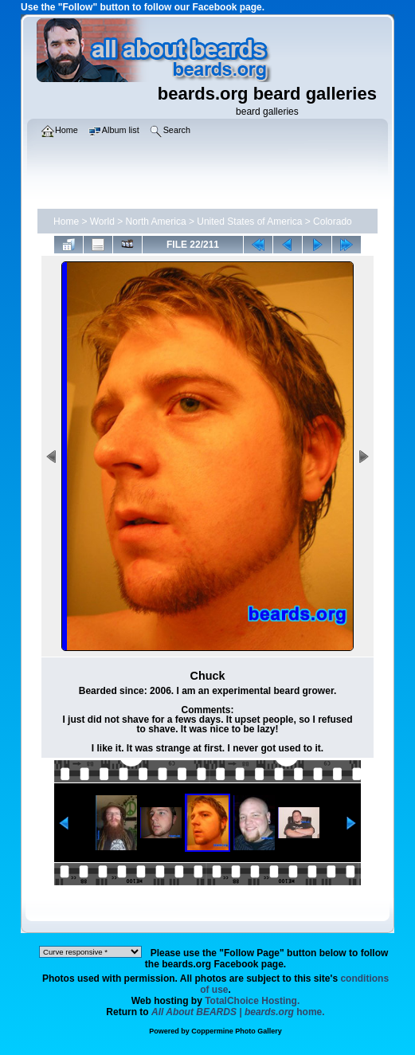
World (102, 221)
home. (238, 1012)
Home (66, 221)
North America (156, 221)
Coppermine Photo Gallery (236, 1031)
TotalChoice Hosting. (252, 1000)
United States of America (249, 221)
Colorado (332, 221)
